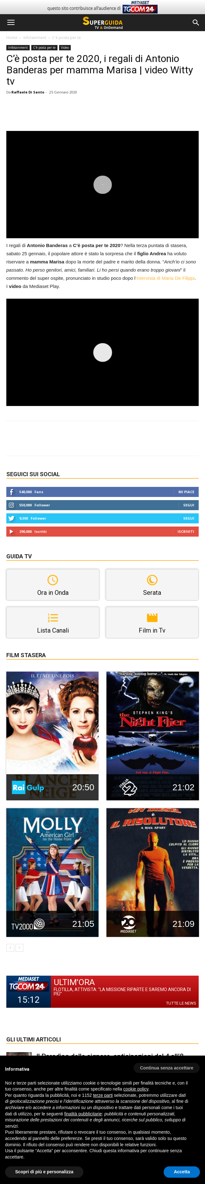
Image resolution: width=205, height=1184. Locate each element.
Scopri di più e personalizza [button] (44, 1171)
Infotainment (34, 37)
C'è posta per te (66, 37)
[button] (196, 22)
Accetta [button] (182, 1171)
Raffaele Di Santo (27, 92)
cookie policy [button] (135, 1088)
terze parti (103, 1095)
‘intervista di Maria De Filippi (165, 278)
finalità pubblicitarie (83, 1113)
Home (11, 37)
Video (65, 47)
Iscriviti (186, 531)
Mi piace (186, 491)
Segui (188, 505)
